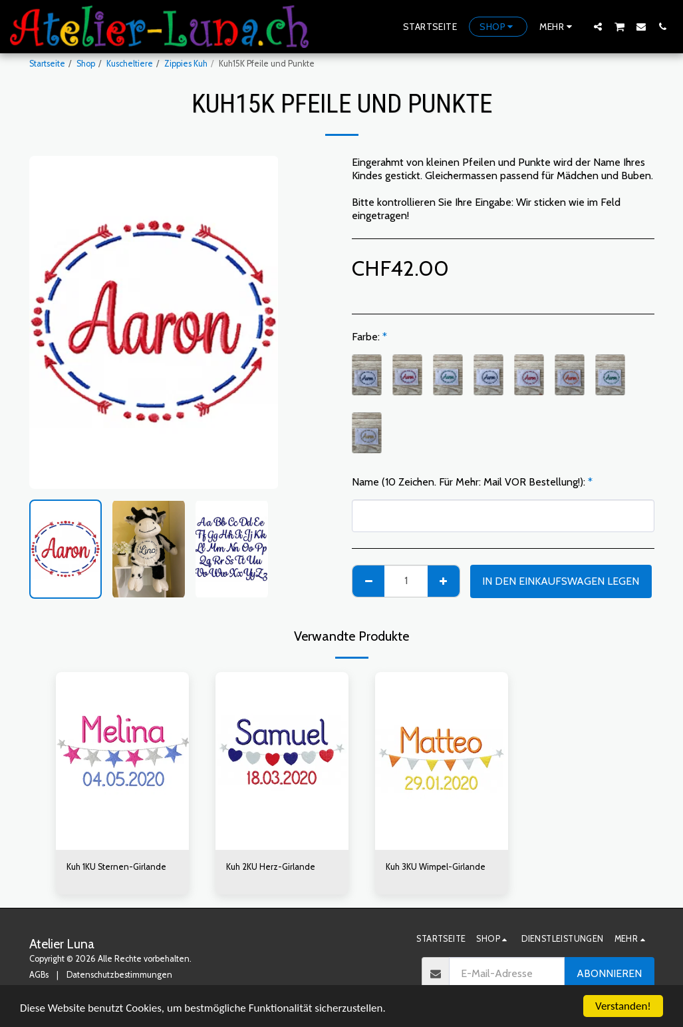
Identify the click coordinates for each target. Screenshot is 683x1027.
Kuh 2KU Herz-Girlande (270, 867)
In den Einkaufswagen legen (560, 581)
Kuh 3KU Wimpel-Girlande (435, 867)
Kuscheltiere (129, 64)
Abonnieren (609, 973)
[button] (598, 26)
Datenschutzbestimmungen (119, 975)
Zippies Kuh (185, 64)
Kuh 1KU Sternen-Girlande (116, 867)
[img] (122, 761)
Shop (85, 64)
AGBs (39, 975)
